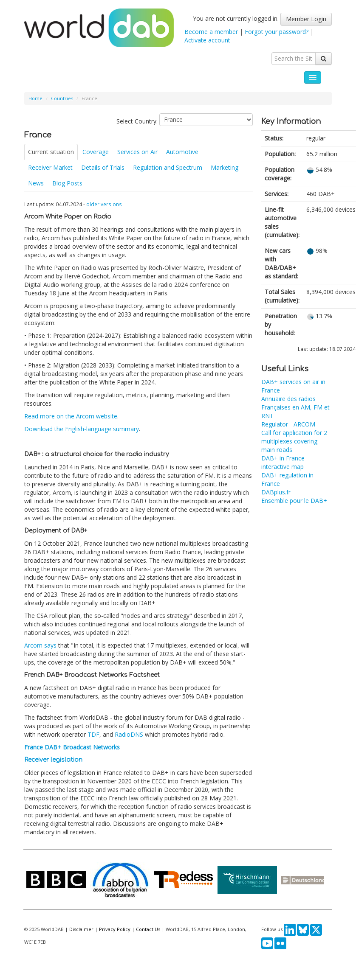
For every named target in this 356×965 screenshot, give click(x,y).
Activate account (207, 40)
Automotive (182, 152)
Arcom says (40, 645)
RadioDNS (129, 734)
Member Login (306, 19)
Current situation (51, 152)
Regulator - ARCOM (288, 424)
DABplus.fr (276, 492)
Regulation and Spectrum (167, 167)
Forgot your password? (276, 32)
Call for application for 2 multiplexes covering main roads (294, 441)
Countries (62, 98)
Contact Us (148, 929)
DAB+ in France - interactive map (284, 462)
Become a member (211, 32)
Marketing (224, 167)
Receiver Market (50, 167)
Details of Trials (102, 167)
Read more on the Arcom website (70, 416)
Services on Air (137, 152)
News (36, 183)
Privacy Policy (114, 929)
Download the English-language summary (81, 429)
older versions (104, 204)
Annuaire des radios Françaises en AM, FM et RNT (295, 407)
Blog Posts (67, 183)
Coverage (95, 152)
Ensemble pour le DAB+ (294, 501)
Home (35, 98)
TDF (93, 734)
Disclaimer (81, 929)
